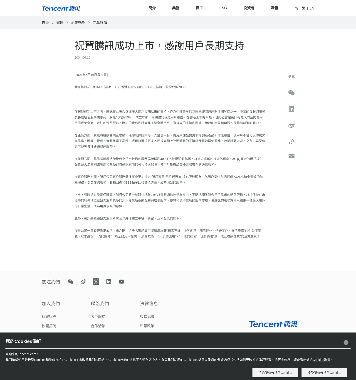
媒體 (274, 8)
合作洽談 (98, 326)
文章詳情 (100, 23)
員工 (199, 8)
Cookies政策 (322, 360)
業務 (175, 8)
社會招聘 (49, 316)
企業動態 (78, 23)
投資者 (248, 8)
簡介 (152, 8)
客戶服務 (98, 316)
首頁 (45, 23)
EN (311, 8)
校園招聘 (49, 326)
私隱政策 (147, 326)
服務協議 (147, 316)
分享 (291, 77)
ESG (223, 8)
